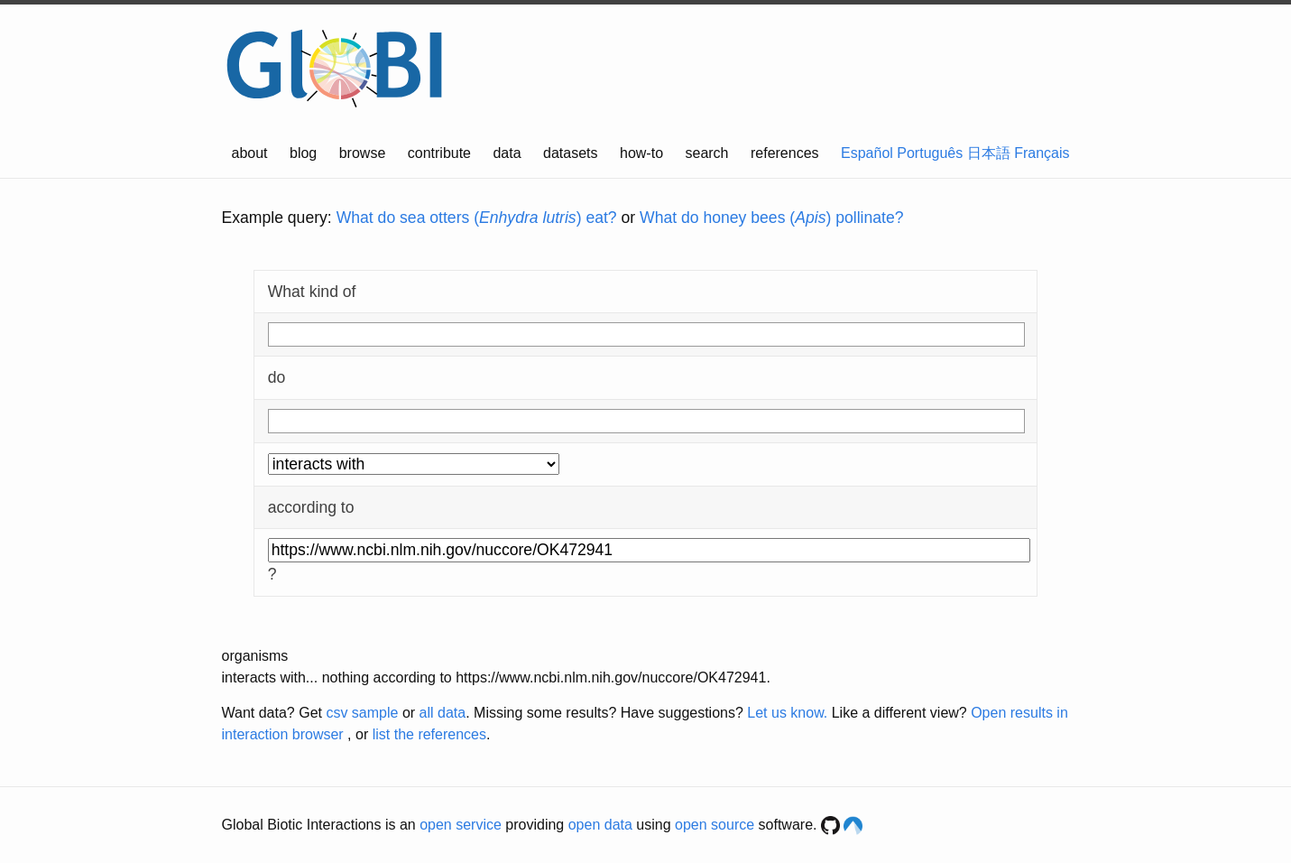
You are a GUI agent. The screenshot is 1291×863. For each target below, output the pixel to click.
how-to (641, 153)
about (250, 153)
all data (443, 712)
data (507, 153)
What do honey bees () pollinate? (771, 218)
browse (362, 153)
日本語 (988, 153)
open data (600, 824)
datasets (570, 153)
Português (930, 153)
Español (867, 153)
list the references (429, 734)
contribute (439, 153)
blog (303, 153)
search (706, 153)
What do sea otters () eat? (477, 218)
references (785, 153)
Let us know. (787, 712)
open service (461, 824)
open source (714, 824)
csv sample (362, 712)
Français (1041, 153)
